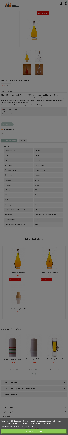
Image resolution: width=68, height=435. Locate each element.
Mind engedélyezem (34, 431)
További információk (8, 426)
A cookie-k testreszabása (24, 426)
